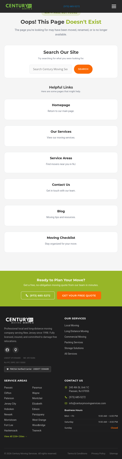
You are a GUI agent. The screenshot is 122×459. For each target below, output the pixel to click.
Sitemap (113, 453)
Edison (36, 409)
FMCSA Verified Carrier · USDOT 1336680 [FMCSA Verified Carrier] (27, 369)
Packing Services (74, 342)
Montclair (37, 398)
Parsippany (38, 414)
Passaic (8, 387)
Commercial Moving (75, 336)
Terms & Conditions (77, 453)
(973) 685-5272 (72, 6)
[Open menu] (114, 6)
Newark (8, 414)
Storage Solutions (74, 348)
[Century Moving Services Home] (19, 320)
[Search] (50, 69)
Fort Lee (8, 425)
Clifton (7, 393)
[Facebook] (7, 350)
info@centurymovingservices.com (87, 403)
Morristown (10, 419)
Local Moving (72, 325)
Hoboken (9, 409)
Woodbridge (38, 425)
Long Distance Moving (77, 331)
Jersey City (10, 403)
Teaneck (36, 430)
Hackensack (10, 430)
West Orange (39, 419)
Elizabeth (37, 403)
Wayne (36, 393)
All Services (71, 353)
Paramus (37, 387)
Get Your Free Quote (79, 295)
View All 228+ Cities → (15, 436)
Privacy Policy (98, 453)
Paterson (9, 398)
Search (83, 69)
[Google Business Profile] (16, 350)
